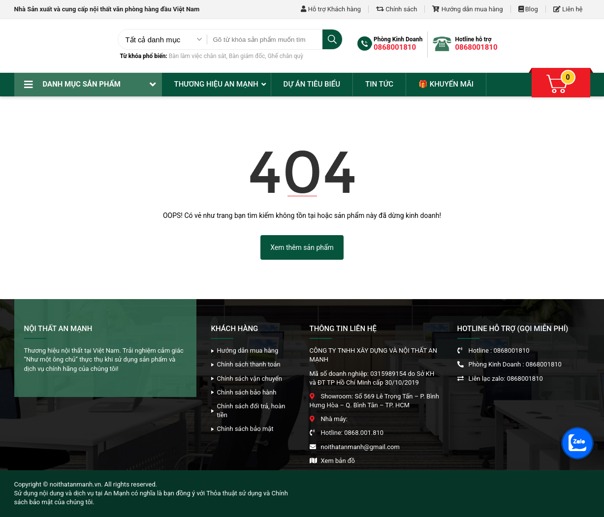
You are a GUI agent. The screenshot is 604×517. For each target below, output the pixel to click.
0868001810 (395, 47)
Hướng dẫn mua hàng (467, 9)
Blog (528, 9)
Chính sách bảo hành (247, 392)
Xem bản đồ (338, 460)
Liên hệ (568, 9)
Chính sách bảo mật (245, 428)
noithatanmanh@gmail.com (360, 447)
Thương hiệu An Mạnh (216, 84)
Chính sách (396, 9)
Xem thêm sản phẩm (302, 247)
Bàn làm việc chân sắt (197, 56)
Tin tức (379, 84)
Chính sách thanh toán (249, 364)
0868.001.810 (363, 432)
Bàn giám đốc (247, 56)
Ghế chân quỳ (285, 56)
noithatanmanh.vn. (76, 484)
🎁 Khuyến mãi (446, 84)
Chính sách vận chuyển (249, 378)
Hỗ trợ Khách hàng (331, 9)
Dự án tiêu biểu (312, 84)
